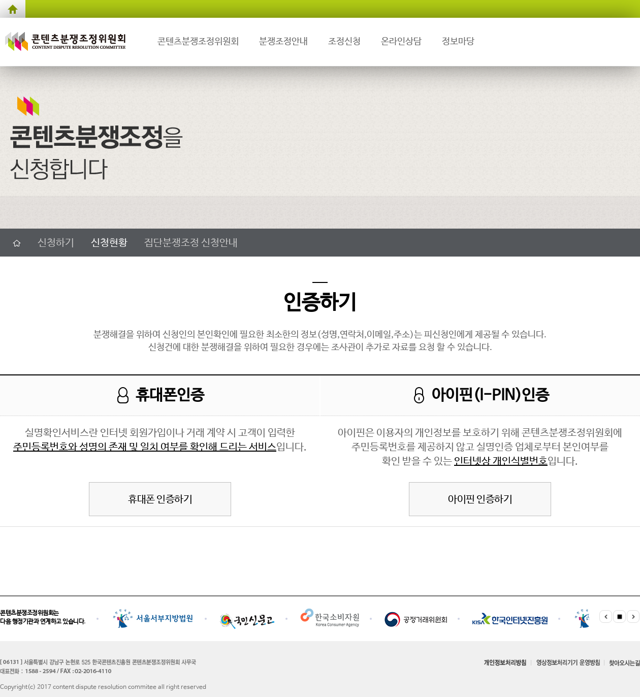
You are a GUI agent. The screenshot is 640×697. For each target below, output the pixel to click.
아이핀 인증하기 (480, 499)
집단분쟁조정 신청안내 (191, 243)
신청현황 (109, 243)
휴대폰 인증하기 (160, 499)
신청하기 (56, 243)
